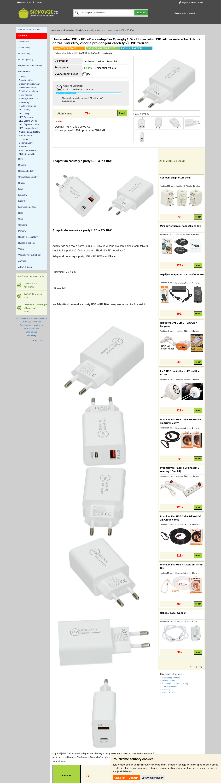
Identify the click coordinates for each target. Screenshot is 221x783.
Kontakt (37, 2)
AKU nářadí (23, 41)
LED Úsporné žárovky (29, 128)
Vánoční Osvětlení (27, 150)
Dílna (20, 159)
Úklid (20, 219)
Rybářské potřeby (26, 243)
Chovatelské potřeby (28, 177)
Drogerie (22, 165)
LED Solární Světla (28, 121)
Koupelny (22, 195)
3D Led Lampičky (27, 154)
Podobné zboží (168, 692)
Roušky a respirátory (28, 237)
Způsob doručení (169, 686)
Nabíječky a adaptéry (85, 30)
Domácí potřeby (25, 59)
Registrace (184, 2)
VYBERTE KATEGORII (29, 29)
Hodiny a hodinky (26, 171)
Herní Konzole (25, 95)
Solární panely (26, 143)
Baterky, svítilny (26, 80)
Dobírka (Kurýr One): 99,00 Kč (72, 126)
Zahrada (22, 261)
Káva (20, 189)
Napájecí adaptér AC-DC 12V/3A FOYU (182, 274)
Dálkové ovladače (27, 87)
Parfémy (22, 231)
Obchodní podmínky (171, 678)
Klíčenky (22, 201)
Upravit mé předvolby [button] (152, 778)
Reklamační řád (169, 681)
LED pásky (24, 113)
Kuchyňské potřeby (27, 207)
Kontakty (166, 689)
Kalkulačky (24, 102)
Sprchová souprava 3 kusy (31, 325)
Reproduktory (25, 135)
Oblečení (22, 225)
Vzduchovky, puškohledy (29, 255)
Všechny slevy (196, 666)
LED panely (24, 109)
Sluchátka (23, 139)
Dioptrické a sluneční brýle (30, 65)
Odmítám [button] (133, 778)
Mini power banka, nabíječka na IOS (180, 226)
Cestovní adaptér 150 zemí (175, 177)
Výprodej (22, 35)
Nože (20, 213)
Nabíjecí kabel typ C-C (173, 612)
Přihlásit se (197, 2)
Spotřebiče (24, 146)
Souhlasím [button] (119, 778)
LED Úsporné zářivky (29, 124)
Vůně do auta (31, 332)
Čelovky (23, 76)
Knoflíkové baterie (27, 106)
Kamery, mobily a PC (29, 98)
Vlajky (21, 249)
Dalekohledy (24, 53)
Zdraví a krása (25, 267)
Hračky (21, 183)
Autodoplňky (24, 47)
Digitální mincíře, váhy (29, 84)
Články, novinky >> (39, 340)
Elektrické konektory (28, 91)
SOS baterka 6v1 (31, 328)
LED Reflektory (26, 117)
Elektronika (69, 30)
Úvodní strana (24, 2)
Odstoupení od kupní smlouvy (175, 683)
